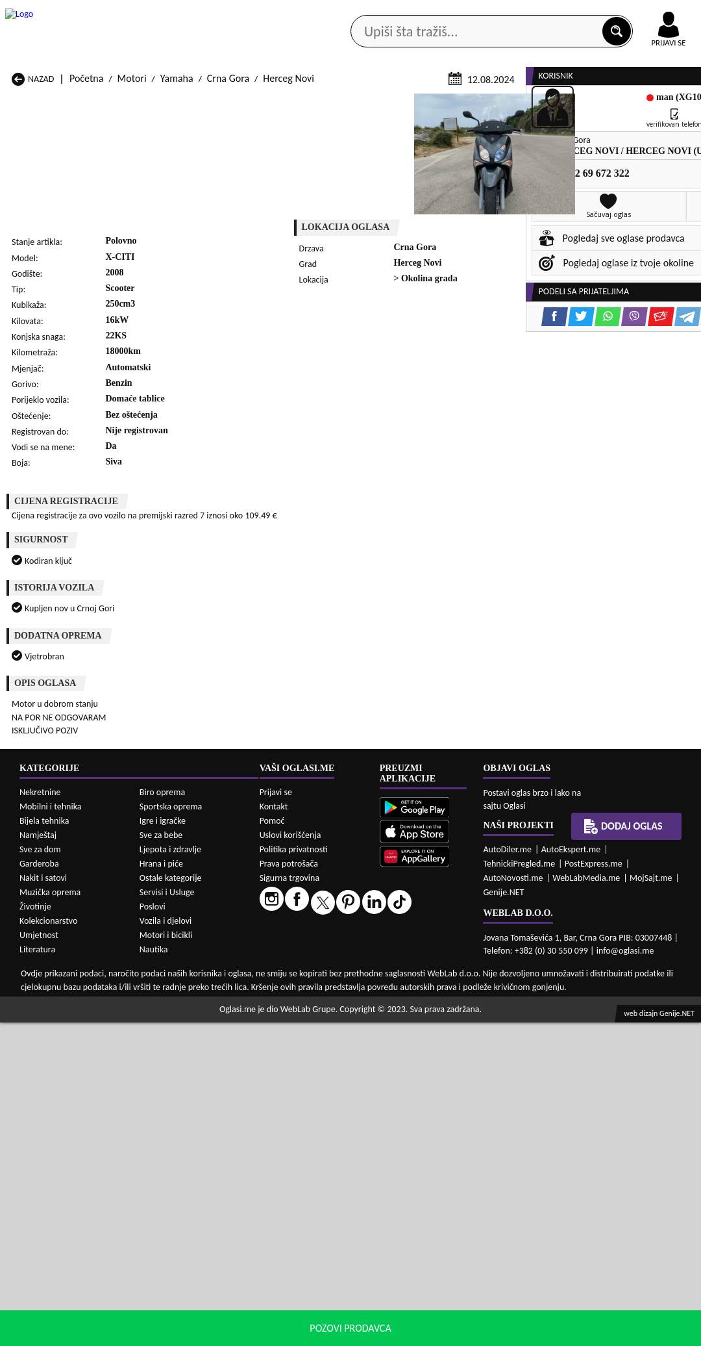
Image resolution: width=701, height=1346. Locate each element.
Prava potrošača (289, 1187)
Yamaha (176, 248)
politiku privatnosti (516, 1332)
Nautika (154, 1272)
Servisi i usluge (483, 103)
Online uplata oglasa (642, 13)
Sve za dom (40, 1172)
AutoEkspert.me (571, 1172)
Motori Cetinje (168, 1005)
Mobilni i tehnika (50, 1130)
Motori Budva (40, 1005)
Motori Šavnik (167, 1054)
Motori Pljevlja (419, 1030)
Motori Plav (287, 1030)
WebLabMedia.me (586, 1201)
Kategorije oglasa (75, 103)
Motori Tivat (415, 1042)
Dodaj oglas (623, 1150)
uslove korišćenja (444, 1332)
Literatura (37, 1272)
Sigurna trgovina (290, 1201)
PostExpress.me (593, 1187)
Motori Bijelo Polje (428, 993)
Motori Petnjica (170, 1030)
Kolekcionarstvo (48, 1244)
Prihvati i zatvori (607, 1333)
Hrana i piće (161, 1187)
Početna (86, 248)
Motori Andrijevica (51, 993)
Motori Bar (161, 993)
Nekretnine (40, 1115)
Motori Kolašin (168, 1017)
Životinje (35, 1230)
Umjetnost (38, 1258)
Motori (132, 248)
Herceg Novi (288, 248)
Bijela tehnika (44, 1144)
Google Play (240, 12)
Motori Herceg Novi (53, 1017)
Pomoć (272, 1144)
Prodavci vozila (268, 103)
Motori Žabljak (294, 1054)
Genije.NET (503, 1215)
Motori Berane (294, 993)
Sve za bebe (161, 1158)
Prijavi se (276, 1115)
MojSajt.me (651, 1201)
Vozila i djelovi (166, 1244)
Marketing (480, 13)
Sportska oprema (171, 1130)
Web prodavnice (174, 103)
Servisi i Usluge (167, 1215)
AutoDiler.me (507, 1172)
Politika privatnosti (294, 1172)
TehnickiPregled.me (519, 1187)
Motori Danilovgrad (304, 1005)
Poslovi (153, 1230)
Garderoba (39, 1187)
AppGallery (403, 13)
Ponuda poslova (576, 103)
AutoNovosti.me (513, 1201)
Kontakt (550, 12)
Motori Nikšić (40, 1030)
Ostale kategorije (171, 1201)
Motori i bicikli (166, 1258)
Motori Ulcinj (39, 1054)
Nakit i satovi (43, 1201)
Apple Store (322, 12)
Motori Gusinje (420, 1005)
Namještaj (37, 1158)
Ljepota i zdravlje (170, 1172)
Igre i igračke (163, 1144)
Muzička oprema (49, 1215)
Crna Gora (228, 248)
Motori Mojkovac (425, 1017)
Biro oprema (162, 1115)
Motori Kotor (290, 1017)
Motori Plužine (42, 1042)
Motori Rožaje (292, 1042)
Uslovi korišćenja (290, 1158)
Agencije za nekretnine (376, 103)
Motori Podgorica (174, 1042)
